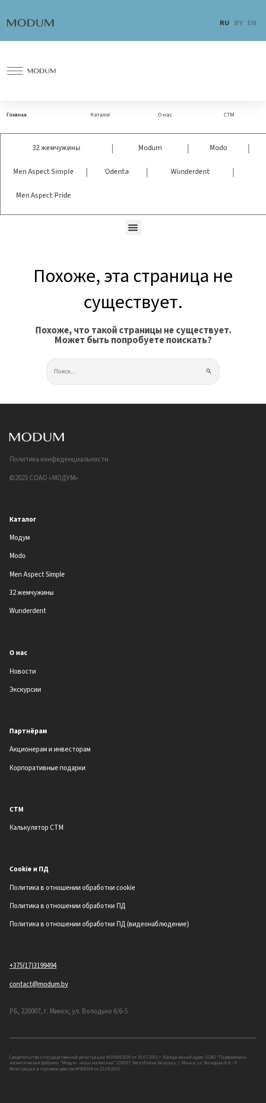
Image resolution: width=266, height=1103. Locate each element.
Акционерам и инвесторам (50, 749)
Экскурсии (25, 690)
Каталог (101, 115)
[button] (133, 227)
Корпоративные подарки (47, 768)
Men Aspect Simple (43, 171)
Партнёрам (28, 731)
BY (238, 23)
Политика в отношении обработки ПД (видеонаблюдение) (99, 924)
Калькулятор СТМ (36, 828)
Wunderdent (190, 171)
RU (225, 23)
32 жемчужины (56, 148)
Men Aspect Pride (43, 195)
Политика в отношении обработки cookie (72, 888)
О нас (165, 115)
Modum (150, 148)
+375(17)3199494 (32, 966)
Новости (22, 671)
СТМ (229, 115)
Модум (19, 538)
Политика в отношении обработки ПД (67, 906)
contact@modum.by (38, 984)
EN (252, 23)
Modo (218, 148)
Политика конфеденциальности (58, 459)
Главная (17, 115)
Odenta (117, 171)
